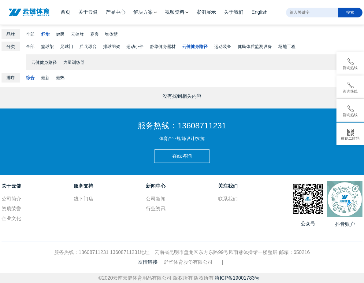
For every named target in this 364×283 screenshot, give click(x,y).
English (259, 12)
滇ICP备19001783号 (237, 278)
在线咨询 (182, 156)
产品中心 (115, 12)
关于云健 (88, 12)
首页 (65, 12)
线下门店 (83, 198)
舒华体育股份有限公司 (188, 262)
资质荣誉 (11, 208)
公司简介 (11, 198)
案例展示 (206, 12)
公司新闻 (155, 198)
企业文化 (11, 218)
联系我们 (228, 198)
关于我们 (233, 12)
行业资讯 (155, 208)
